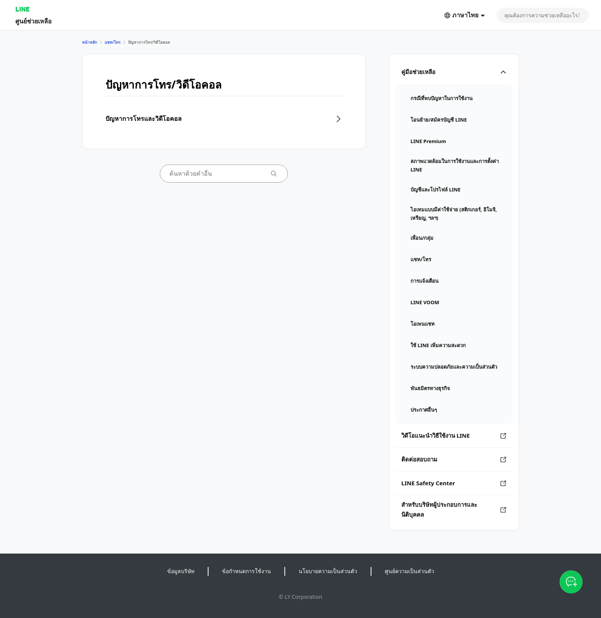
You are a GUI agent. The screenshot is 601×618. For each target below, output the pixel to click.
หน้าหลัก (89, 42)
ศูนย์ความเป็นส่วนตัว (409, 571)
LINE (22, 9)
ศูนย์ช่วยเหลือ (33, 21)
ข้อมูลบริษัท (180, 571)
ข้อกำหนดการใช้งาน (246, 571)
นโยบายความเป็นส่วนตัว (328, 571)
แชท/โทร (112, 42)
